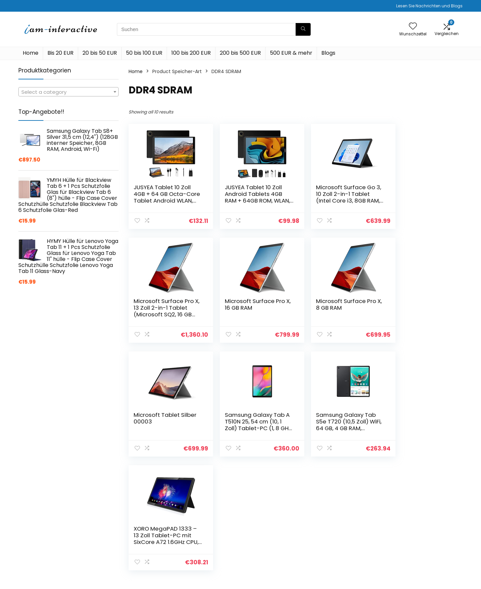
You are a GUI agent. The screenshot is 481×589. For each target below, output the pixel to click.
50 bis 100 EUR (144, 53)
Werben (333, 557)
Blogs (328, 53)
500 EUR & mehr (291, 53)
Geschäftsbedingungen (423, 535)
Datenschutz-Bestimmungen (414, 522)
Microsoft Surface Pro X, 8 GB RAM (249, 304)
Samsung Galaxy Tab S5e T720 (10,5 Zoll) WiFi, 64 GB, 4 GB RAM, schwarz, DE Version (163, 425)
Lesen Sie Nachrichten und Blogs (429, 6)
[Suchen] (303, 29)
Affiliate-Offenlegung (421, 544)
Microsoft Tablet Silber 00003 (335, 304)
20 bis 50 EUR (100, 53)
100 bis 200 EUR (191, 53)
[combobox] (68, 91)
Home (30, 53)
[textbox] (68, 92)
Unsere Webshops (344, 547)
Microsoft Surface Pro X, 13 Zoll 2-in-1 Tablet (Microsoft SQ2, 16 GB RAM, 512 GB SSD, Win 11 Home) (419, 200)
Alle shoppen (338, 529)
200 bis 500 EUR (240, 53)
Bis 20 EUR (60, 53)
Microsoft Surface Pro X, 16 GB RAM (164, 304)
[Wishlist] (413, 26)
